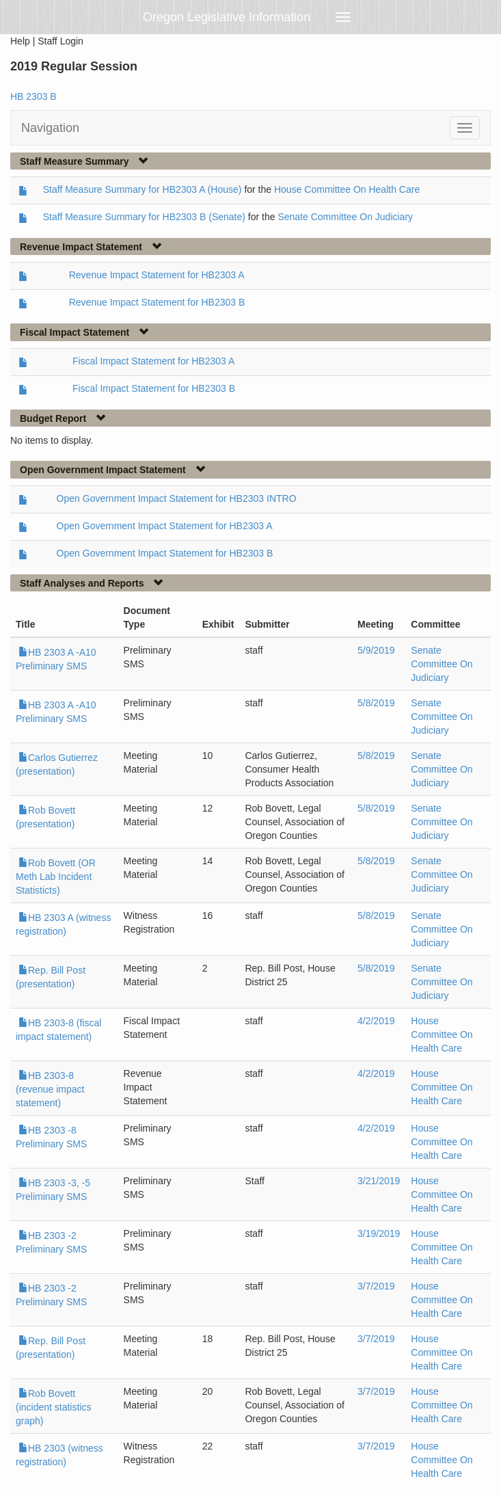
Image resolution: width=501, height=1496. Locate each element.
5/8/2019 (376, 702)
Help (20, 41)
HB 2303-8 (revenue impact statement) (50, 1089)
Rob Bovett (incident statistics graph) (53, 1407)
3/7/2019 (376, 1286)
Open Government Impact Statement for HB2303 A (165, 525)
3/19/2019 (378, 1233)
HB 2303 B (33, 96)
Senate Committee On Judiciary (345, 216)
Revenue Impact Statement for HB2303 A (157, 274)
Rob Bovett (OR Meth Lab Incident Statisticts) (56, 876)
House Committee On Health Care (347, 189)
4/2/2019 (376, 1020)
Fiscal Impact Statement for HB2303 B (153, 388)
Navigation (50, 128)
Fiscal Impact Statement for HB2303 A (153, 361)
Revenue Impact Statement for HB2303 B (157, 302)
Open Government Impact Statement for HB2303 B (165, 553)
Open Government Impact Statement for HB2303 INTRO (177, 498)
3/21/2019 (378, 1180)
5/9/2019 (376, 650)
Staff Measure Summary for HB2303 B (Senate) (144, 216)
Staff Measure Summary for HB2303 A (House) (142, 189)
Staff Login (60, 41)
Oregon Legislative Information (226, 17)
